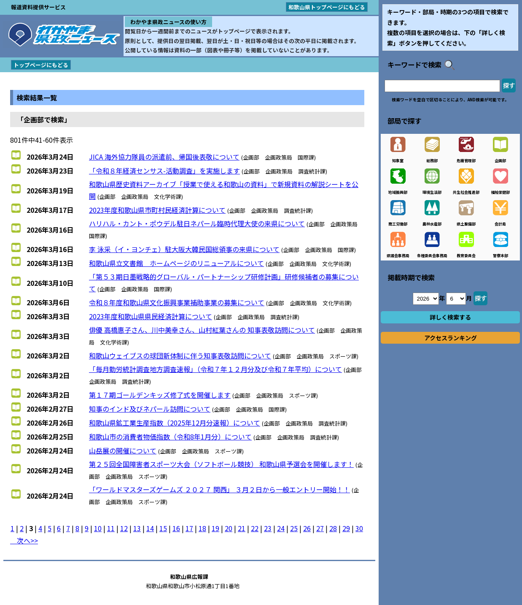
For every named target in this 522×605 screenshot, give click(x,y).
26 (307, 528)
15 (163, 528)
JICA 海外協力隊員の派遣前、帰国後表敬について (164, 157)
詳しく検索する (450, 317)
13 (137, 528)
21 (241, 528)
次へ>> (24, 540)
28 (333, 528)
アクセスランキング (450, 338)
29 (346, 528)
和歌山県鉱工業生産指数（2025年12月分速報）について (174, 423)
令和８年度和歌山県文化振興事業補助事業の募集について (176, 302)
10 (98, 528)
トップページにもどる (40, 65)
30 (359, 528)
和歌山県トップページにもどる (326, 7)
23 (268, 528)
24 (281, 528)
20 (228, 528)
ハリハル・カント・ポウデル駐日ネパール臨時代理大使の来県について (197, 223)
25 (294, 528)
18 (202, 528)
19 (215, 528)
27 (320, 528)
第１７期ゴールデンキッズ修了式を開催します (160, 395)
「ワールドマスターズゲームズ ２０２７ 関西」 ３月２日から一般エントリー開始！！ (219, 489)
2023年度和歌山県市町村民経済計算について (157, 210)
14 (150, 528)
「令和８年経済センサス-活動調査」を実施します (164, 170)
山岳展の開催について (122, 450)
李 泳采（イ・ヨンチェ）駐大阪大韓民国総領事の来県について (184, 249)
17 (189, 528)
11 (111, 528)
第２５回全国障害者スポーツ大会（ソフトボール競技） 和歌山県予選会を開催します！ (221, 464)
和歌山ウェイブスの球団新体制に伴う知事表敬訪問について (180, 355)
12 (124, 528)
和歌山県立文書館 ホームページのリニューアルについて (176, 263)
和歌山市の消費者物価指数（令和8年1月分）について (170, 436)
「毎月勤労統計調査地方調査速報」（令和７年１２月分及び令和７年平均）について (215, 369)
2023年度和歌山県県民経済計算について (150, 316)
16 (176, 528)
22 (254, 528)
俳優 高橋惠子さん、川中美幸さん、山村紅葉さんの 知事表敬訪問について (202, 330)
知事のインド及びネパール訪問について (149, 409)
